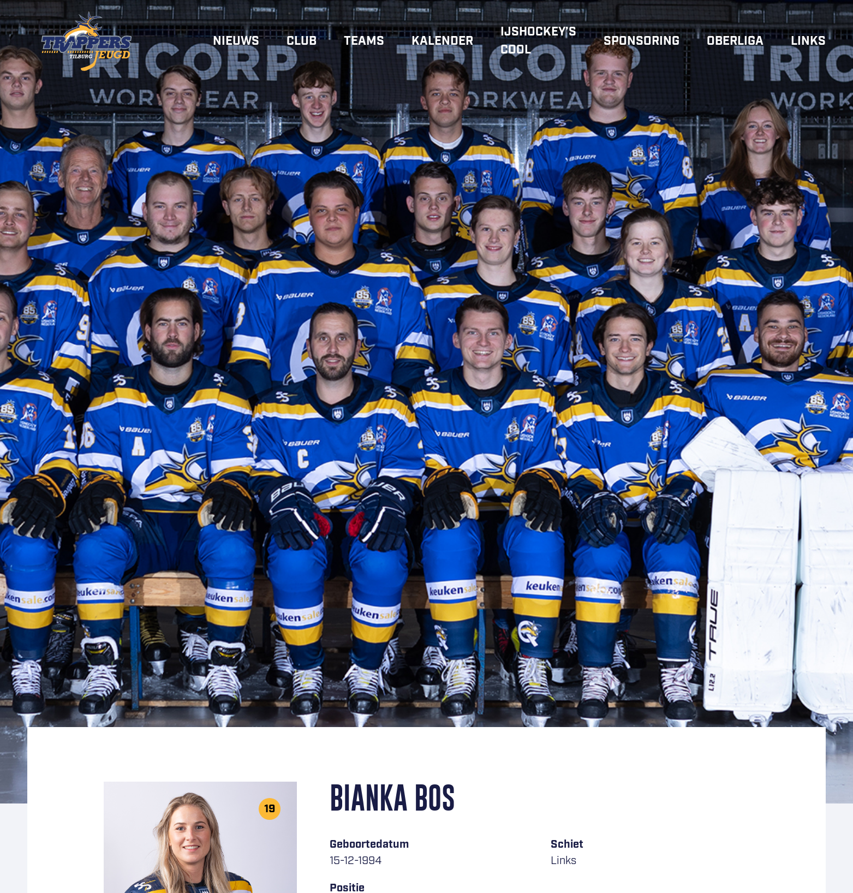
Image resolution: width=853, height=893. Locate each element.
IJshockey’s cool (538, 41)
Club (302, 41)
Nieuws (236, 41)
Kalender (442, 41)
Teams (364, 41)
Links (808, 41)
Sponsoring (641, 41)
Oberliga (735, 41)
